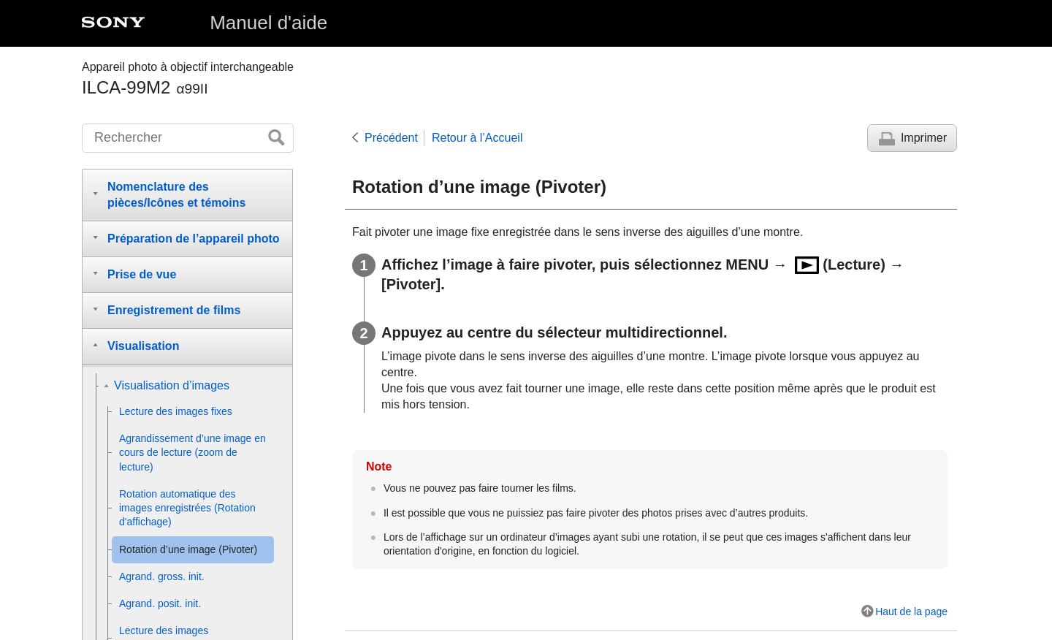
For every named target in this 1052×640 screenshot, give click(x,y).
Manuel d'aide (268, 23)
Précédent (391, 138)
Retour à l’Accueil (477, 138)
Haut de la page (911, 611)
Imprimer (924, 138)
